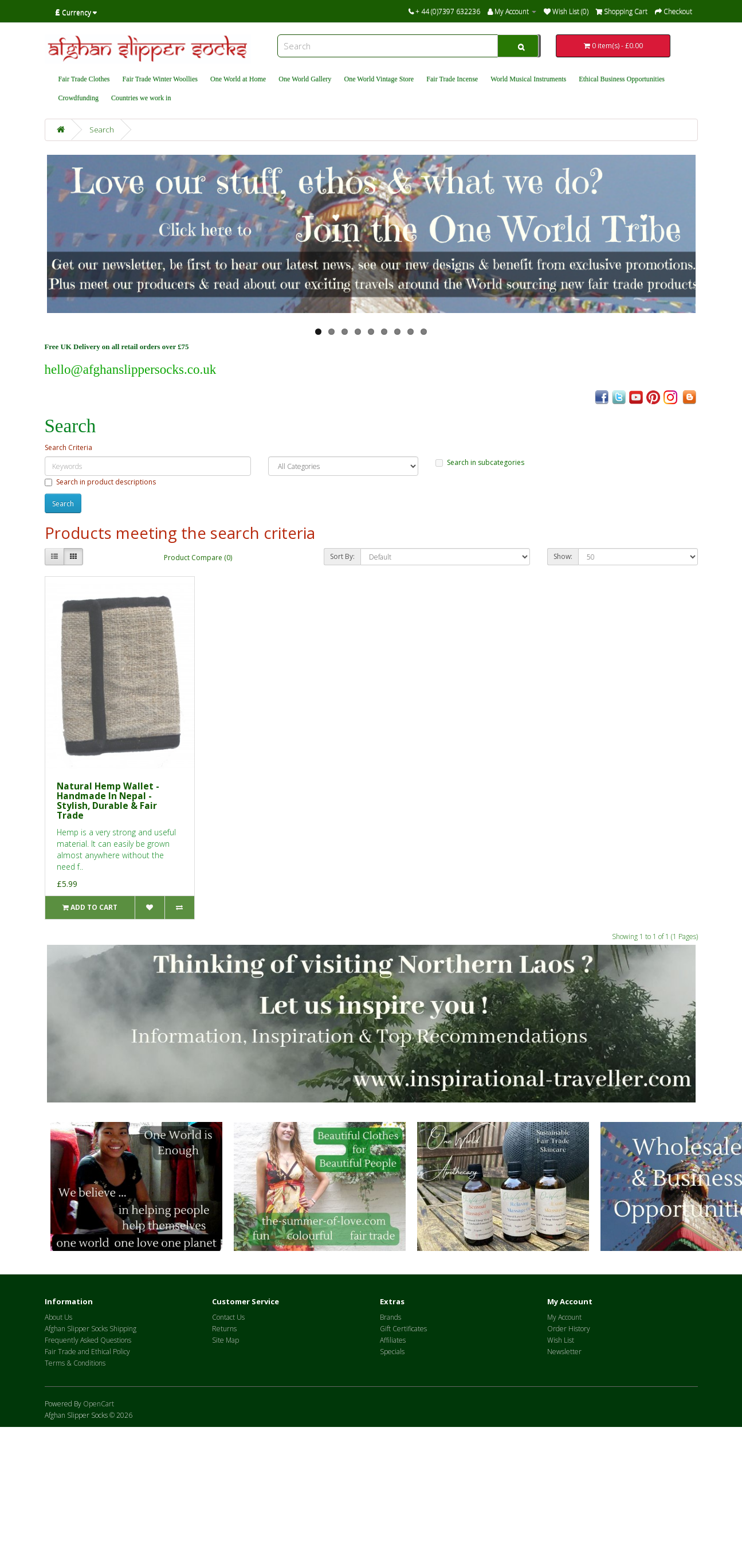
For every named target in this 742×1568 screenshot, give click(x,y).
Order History (568, 1329)
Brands (390, 1317)
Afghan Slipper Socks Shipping (90, 1329)
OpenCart (98, 1404)
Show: (562, 556)
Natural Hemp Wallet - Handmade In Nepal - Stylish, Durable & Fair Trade (108, 801)
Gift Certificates (403, 1329)
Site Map (225, 1340)
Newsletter (564, 1351)
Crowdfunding (78, 98)
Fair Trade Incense (452, 79)
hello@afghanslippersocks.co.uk (131, 369)
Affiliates (393, 1340)
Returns (224, 1329)
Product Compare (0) (198, 557)
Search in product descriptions (100, 482)
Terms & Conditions (75, 1363)
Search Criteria (68, 447)
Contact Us (228, 1317)
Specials (392, 1351)
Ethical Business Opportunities (622, 79)
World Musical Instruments (528, 79)
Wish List (560, 1340)
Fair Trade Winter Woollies (160, 79)
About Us (58, 1317)
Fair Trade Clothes (84, 79)
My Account (564, 1317)
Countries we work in (141, 98)
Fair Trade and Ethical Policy (87, 1351)
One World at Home (238, 79)
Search (101, 129)
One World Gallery (304, 79)
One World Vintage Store (379, 79)
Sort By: (342, 556)
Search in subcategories (479, 462)
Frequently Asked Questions (88, 1340)
